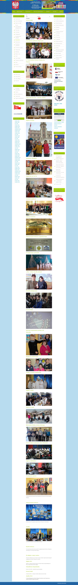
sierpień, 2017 (17, 145)
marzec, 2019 (17, 122)
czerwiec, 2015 (17, 173)
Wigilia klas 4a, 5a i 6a (31, 176)
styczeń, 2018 (17, 139)
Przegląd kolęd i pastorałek (32, 252)
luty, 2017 (16, 152)
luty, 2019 (16, 123)
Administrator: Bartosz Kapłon (61, 583)
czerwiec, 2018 (17, 133)
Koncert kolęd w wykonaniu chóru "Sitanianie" (37, 442)
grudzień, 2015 (17, 168)
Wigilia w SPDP (30, 390)
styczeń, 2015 (17, 180)
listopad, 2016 (17, 156)
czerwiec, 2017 (17, 146)
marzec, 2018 (17, 137)
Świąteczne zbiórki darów (32, 356)
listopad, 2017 (17, 142)
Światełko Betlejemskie (31, 290)
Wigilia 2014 (29, 561)
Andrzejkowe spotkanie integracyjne (34, 40)
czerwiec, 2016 (17, 160)
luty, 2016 (16, 165)
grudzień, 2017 (17, 141)
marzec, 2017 (17, 150)
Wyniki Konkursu (30, 546)
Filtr (39, 18)
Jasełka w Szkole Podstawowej (33, 372)
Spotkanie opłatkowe (31, 199)
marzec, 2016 (17, 164)
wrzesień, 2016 (17, 158)
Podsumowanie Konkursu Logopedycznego (36, 236)
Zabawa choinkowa (30, 216)
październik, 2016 (18, 157)
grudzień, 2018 (17, 126)
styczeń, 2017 (17, 153)
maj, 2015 (16, 175)
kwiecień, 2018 (17, 135)
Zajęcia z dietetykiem (31, 460)
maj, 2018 (16, 134)
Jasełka (28, 79)
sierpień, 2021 (17, 120)
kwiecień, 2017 (17, 149)
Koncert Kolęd (29, 309)
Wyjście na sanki (30, 407)
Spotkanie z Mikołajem (31, 158)
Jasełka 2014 (29, 576)
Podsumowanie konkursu (32, 502)
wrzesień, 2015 (17, 172)
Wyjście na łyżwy (30, 120)
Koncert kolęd (29, 20)
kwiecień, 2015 (17, 176)
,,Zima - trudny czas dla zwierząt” (34, 271)
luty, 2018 (16, 138)
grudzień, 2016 (17, 154)
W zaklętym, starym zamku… (33, 555)
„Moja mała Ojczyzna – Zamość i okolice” (36, 97)
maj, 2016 (16, 161)
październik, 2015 (18, 171)
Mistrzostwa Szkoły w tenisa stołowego (35, 425)
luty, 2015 (16, 179)
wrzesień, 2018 (17, 130)
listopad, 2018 (17, 127)
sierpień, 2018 (17, 131)
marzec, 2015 (17, 177)
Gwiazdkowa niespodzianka (32, 566)
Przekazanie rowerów (31, 475)
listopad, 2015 (17, 169)
